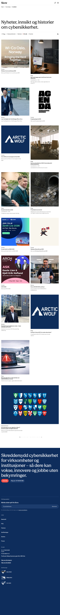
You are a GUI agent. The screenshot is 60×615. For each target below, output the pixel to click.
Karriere (3, 536)
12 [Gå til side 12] (37, 437)
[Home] (4, 3)
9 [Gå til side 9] (32, 437)
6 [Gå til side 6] (27, 437)
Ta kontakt (4, 480)
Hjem (2, 7)
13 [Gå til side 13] (39, 437)
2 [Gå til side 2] (21, 437)
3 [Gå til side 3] (22, 437)
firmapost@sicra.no (5, 553)
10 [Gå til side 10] (34, 437)
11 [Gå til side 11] (35, 437)
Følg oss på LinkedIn (6, 562)
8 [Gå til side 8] (30, 437)
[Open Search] (55, 3)
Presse (3, 541)
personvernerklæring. (23, 510)
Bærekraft (3, 519)
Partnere (3, 528)
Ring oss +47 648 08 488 (17, 480)
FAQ (2, 523)
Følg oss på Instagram (6, 560)
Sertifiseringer (4, 532)
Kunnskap (8, 7)
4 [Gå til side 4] (24, 437)
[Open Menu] (58, 3)
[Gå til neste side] (41, 437)
